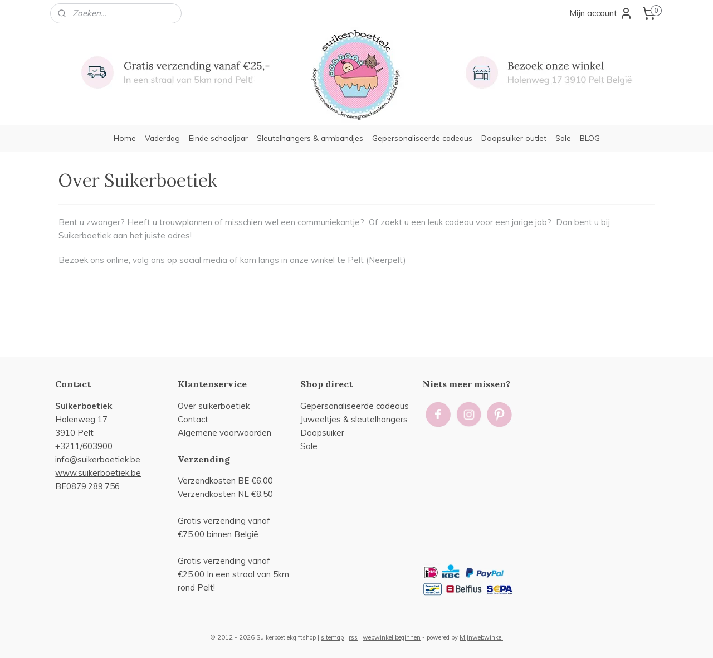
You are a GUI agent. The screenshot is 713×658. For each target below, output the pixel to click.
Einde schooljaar (218, 138)
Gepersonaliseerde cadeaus (422, 138)
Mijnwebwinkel (481, 637)
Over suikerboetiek (214, 406)
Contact (193, 419)
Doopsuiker (322, 432)
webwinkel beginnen (392, 637)
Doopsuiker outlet (513, 138)
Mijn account (601, 13)
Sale (563, 138)
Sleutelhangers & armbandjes (310, 138)
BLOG (590, 138)
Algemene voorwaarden (224, 432)
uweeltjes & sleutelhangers (355, 419)
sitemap (332, 637)
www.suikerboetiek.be (98, 472)
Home (125, 138)
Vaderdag (162, 138)
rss (353, 637)
